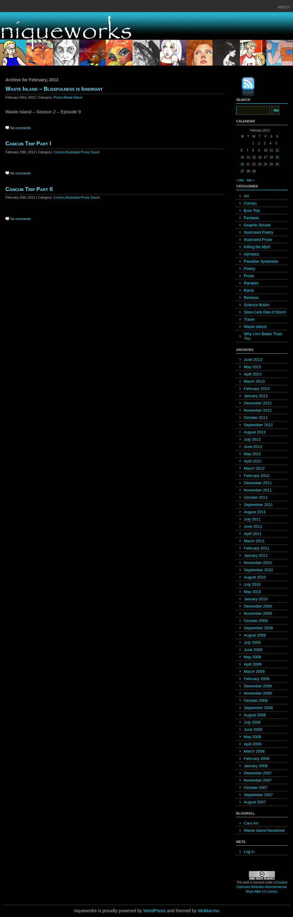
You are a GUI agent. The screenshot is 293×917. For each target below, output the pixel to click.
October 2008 (256, 700)
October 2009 (256, 620)
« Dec (240, 180)
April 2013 (253, 374)
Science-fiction (256, 305)
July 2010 (252, 584)
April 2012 (253, 461)
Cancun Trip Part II (29, 189)
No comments (20, 128)
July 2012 (252, 439)
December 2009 (258, 606)
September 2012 (258, 425)
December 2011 (258, 483)
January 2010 (256, 599)
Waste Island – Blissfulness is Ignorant (54, 89)
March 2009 (254, 671)
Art (246, 196)
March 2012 (254, 468)
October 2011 (256, 497)
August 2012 (255, 432)
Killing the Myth (257, 247)
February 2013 (256, 388)
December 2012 (258, 403)
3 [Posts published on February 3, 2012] (265, 143)
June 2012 (253, 446)
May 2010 (252, 591)
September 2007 (258, 794)
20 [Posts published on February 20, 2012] (242, 164)
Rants (249, 290)
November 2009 (258, 613)
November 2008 (258, 693)
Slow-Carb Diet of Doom (265, 312)
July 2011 (252, 519)
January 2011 (256, 555)
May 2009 (252, 657)
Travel (94, 152)
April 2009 (253, 664)
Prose (57, 97)
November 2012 (258, 410)
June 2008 (253, 729)
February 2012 (256, 475)
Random (251, 283)
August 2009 (255, 635)
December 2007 (258, 773)
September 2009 (258, 628)
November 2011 (258, 490)
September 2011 (258, 504)
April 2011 (253, 533)
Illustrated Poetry (258, 232)
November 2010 (258, 562)
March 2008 (254, 751)
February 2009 (256, 678)
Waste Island (72, 97)
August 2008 (255, 715)
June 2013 (253, 359)
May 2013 (252, 367)
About (284, 7)
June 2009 (253, 649)
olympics (251, 254)
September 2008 (258, 707)
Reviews (251, 297)
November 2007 (258, 780)
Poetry (249, 268)
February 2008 (256, 758)
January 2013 (256, 396)
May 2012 (252, 454)
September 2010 (258, 570)
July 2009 (252, 642)
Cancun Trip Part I (28, 144)
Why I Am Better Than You (263, 336)
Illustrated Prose (77, 152)
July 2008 (252, 722)
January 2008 (256, 765)
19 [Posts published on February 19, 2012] (277, 157)
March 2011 (254, 541)
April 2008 (253, 744)
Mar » (250, 180)
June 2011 (253, 526)
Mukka (204, 910)
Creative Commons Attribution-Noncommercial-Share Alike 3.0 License (262, 887)
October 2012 (256, 417)
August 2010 (255, 577)
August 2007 (255, 802)
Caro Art (251, 823)
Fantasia (251, 217)
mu (216, 910)
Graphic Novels (257, 225)
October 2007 (256, 787)
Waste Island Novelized (264, 830)
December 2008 (258, 686)
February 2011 (256, 548)
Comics (59, 152)
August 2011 (255, 512)
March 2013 (254, 381)
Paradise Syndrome (261, 261)
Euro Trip (252, 210)
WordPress (154, 910)
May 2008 (252, 736)
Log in (249, 851)
